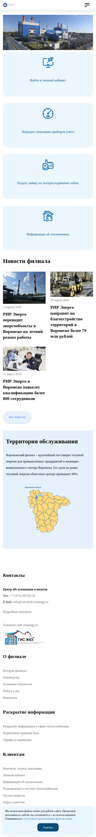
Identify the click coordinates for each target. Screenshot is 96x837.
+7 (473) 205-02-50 (22, 595)
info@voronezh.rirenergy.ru (30, 602)
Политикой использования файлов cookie (48, 818)
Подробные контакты (17, 611)
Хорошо (48, 827)
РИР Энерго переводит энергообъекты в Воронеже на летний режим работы (23, 326)
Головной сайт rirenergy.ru (20, 625)
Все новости (17, 417)
